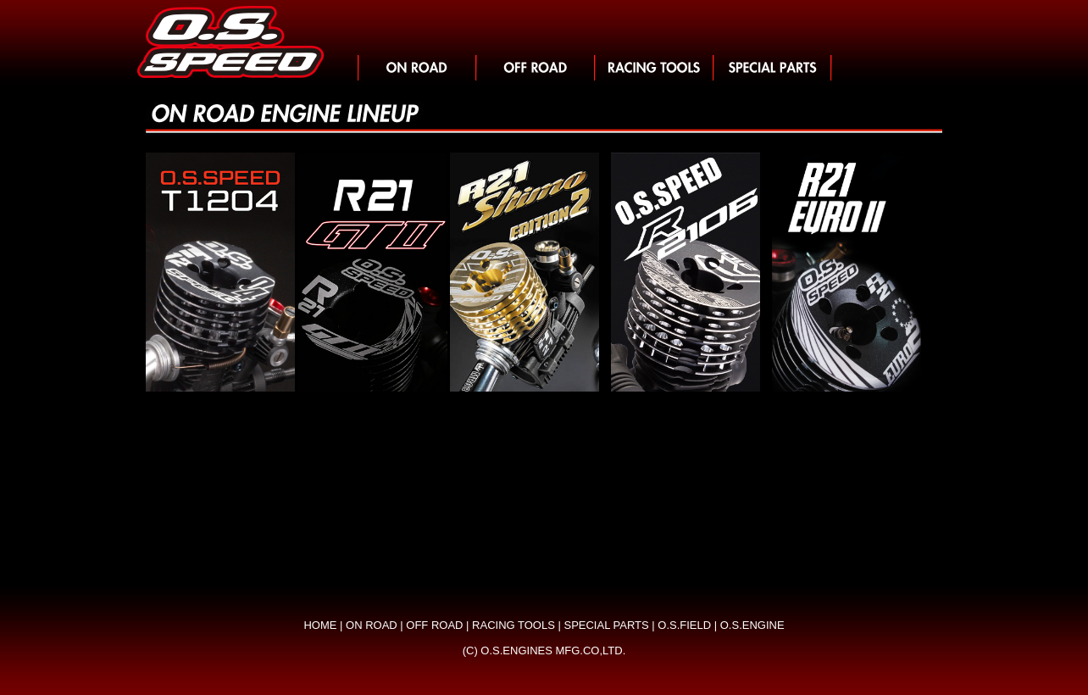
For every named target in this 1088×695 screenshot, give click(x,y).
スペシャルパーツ (772, 68)
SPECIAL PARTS (605, 625)
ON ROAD (371, 625)
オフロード (535, 68)
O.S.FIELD (684, 625)
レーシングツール (654, 68)
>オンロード (417, 68)
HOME (319, 625)
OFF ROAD (434, 625)
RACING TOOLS (513, 625)
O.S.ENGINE (752, 625)
